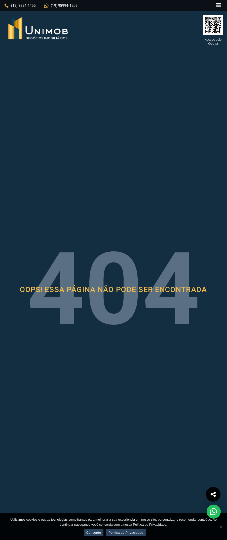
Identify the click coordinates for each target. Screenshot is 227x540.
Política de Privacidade (125, 532)
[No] (220, 526)
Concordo (93, 532)
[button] (20, 5)
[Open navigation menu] (218, 5)
